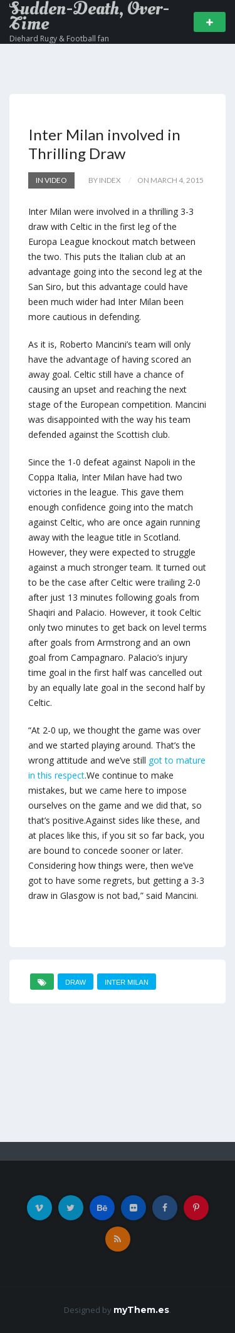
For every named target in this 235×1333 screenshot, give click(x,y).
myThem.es (141, 1309)
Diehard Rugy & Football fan (59, 38)
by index (104, 180)
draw (75, 982)
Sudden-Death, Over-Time (89, 16)
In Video (51, 180)
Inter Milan (127, 982)
